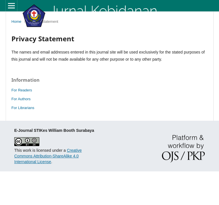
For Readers (21, 90)
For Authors (21, 99)
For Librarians (22, 108)
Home (16, 21)
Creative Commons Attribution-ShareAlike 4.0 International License (48, 156)
